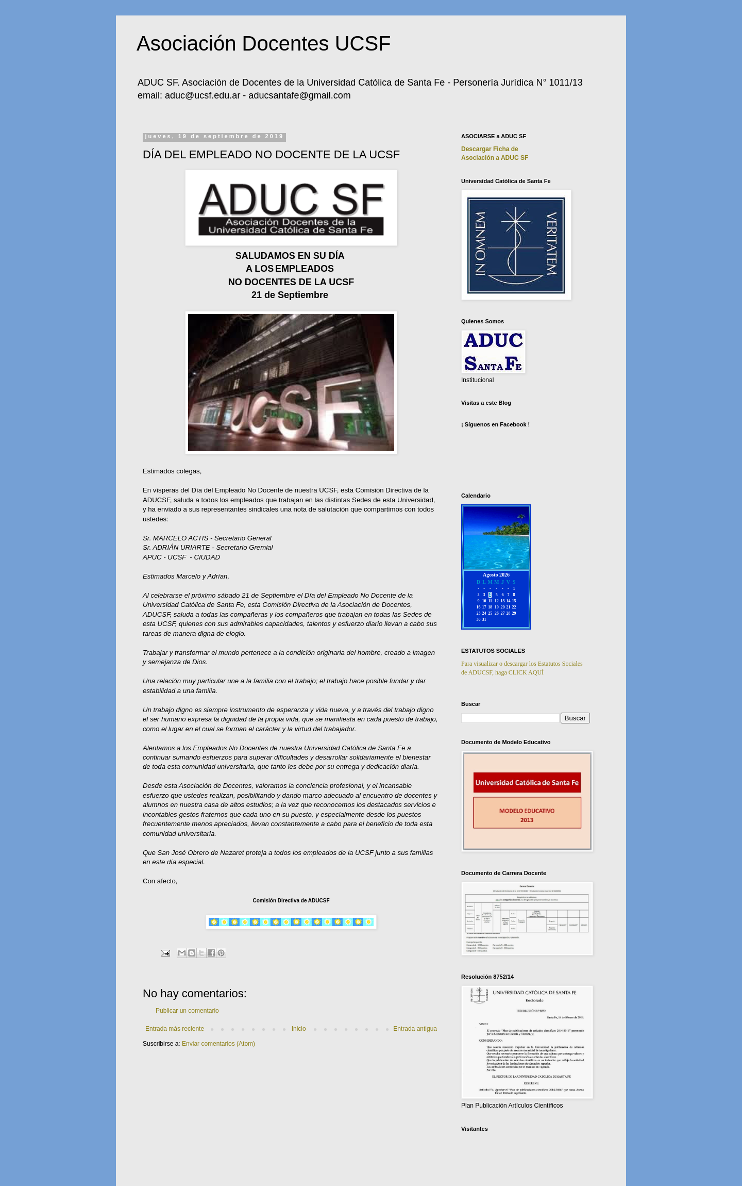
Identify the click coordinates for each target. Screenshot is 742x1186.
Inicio (299, 1028)
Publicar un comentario (187, 1010)
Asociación (494, 157)
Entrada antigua (415, 1028)
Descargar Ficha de (489, 149)
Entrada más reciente (174, 1028)
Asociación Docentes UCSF (264, 43)
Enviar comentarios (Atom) (218, 1043)
